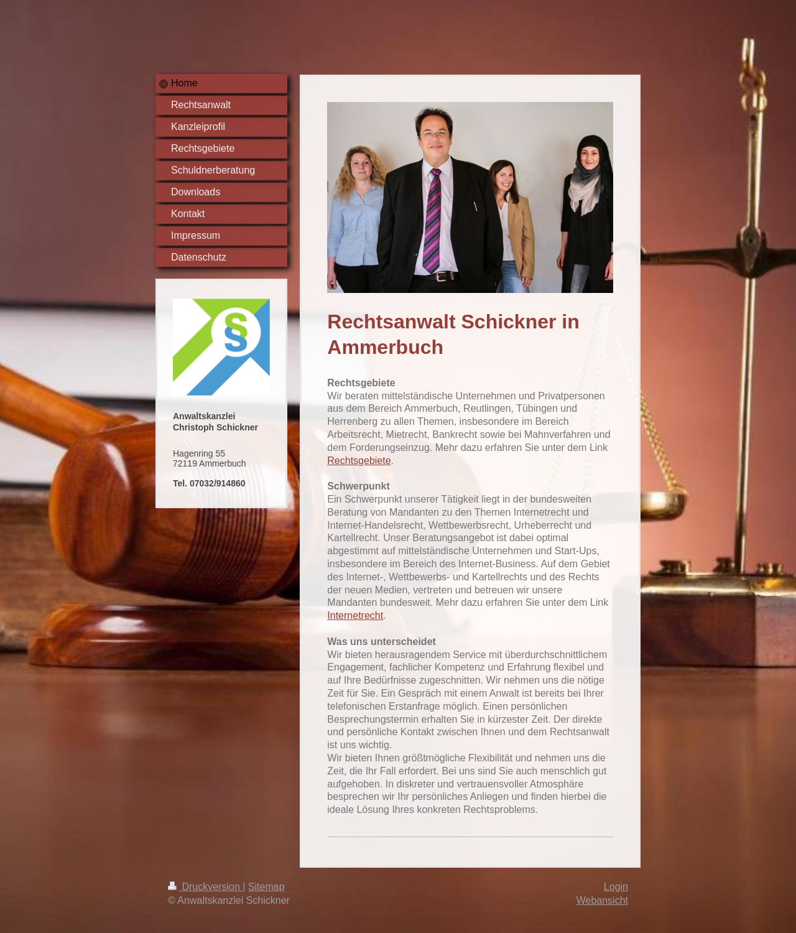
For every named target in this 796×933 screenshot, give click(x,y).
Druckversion (205, 886)
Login (616, 886)
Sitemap (266, 886)
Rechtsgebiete (359, 460)
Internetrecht (355, 615)
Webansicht (602, 900)
